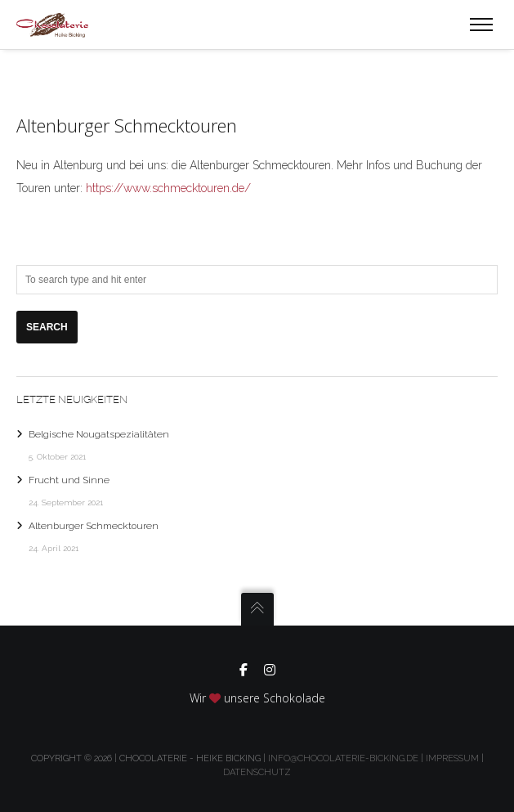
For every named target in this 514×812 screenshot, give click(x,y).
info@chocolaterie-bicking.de (343, 758)
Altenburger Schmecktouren (94, 526)
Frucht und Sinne (69, 480)
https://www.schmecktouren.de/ (168, 188)
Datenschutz (257, 772)
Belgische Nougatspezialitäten (99, 434)
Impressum (452, 758)
